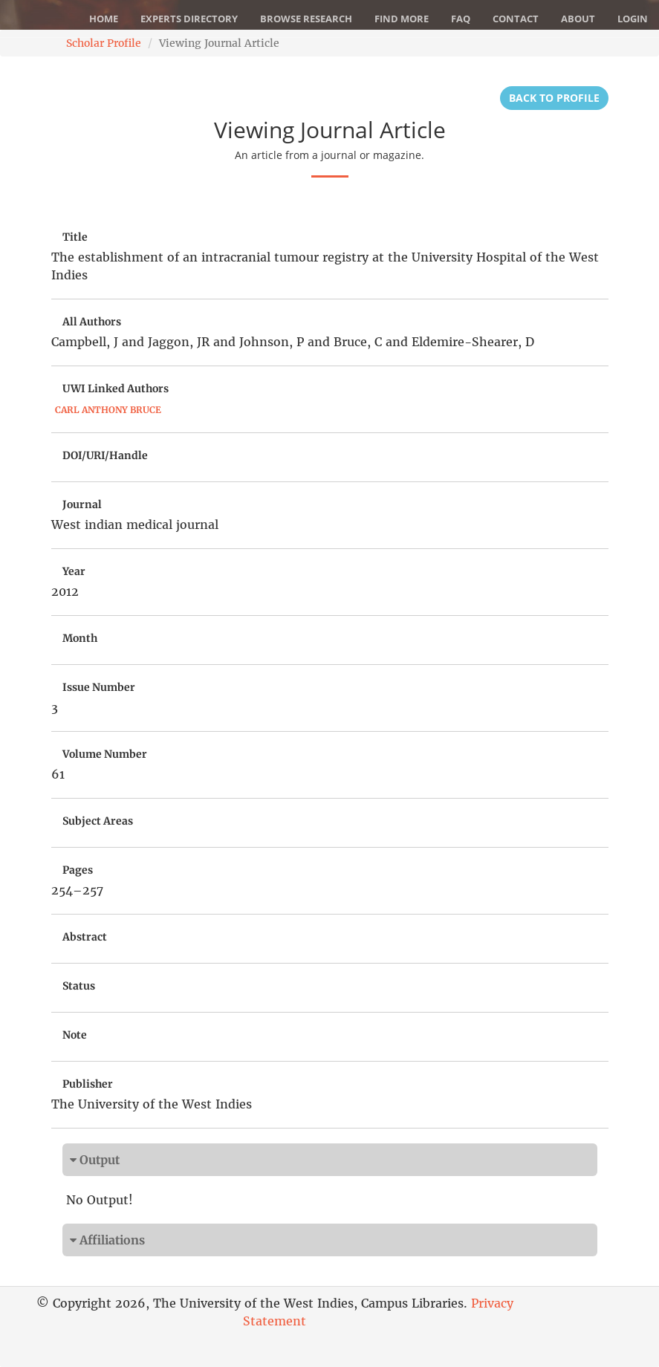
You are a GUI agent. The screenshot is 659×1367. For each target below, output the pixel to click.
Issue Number (98, 687)
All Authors (91, 321)
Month (79, 638)
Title (75, 237)
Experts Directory (189, 18)
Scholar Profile (103, 43)
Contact (516, 18)
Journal (82, 504)
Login (632, 18)
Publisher (87, 1084)
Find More (401, 18)
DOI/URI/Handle (105, 455)
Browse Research (306, 18)
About (578, 18)
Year (73, 571)
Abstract (84, 937)
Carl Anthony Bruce (108, 409)
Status (78, 986)
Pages (77, 870)
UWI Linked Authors (115, 388)
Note (74, 1035)
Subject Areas (97, 821)
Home (103, 18)
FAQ (460, 18)
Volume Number (104, 754)
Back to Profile (554, 98)
